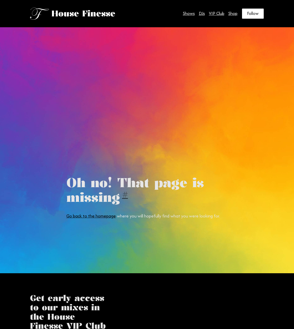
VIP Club (216, 13)
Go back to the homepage (91, 216)
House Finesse (83, 13)
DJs (202, 13)
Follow (253, 13)
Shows (189, 13)
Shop (232, 13)
